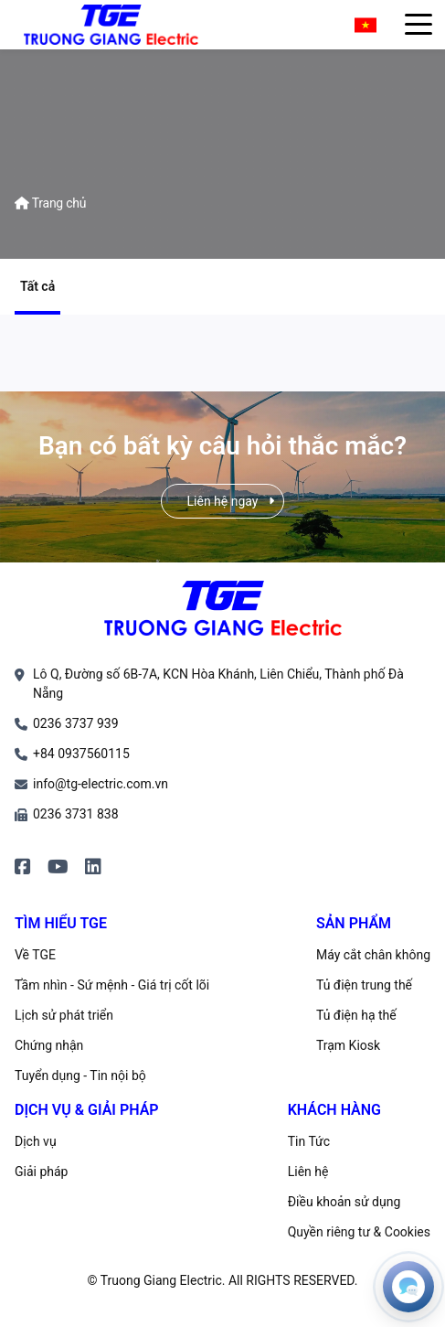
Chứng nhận (49, 1045)
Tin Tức (309, 1141)
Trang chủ (50, 203)
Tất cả (37, 286)
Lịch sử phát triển (64, 1015)
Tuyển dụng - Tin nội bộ (80, 1075)
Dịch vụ (36, 1141)
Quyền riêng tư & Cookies (359, 1232)
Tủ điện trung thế (364, 985)
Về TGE (35, 954)
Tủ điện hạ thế (356, 1015)
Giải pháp (41, 1171)
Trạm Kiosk (348, 1045)
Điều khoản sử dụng (344, 1201)
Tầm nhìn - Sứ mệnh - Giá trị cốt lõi (112, 985)
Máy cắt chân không (373, 954)
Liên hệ (308, 1171)
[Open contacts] (408, 1286)
